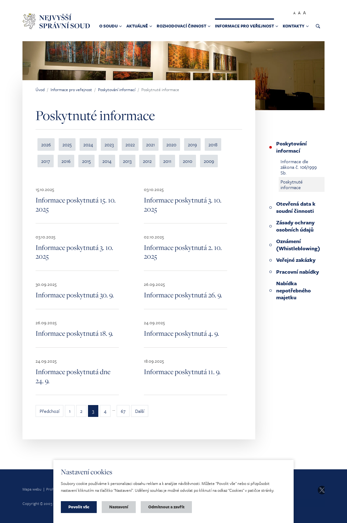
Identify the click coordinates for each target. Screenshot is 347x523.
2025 (67, 144)
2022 (130, 144)
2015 (86, 161)
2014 (106, 161)
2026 (46, 144)
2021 (150, 144)
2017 (45, 161)
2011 (167, 161)
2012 (147, 161)
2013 (127, 161)
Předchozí (49, 411)
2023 (109, 144)
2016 (66, 161)
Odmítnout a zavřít (166, 507)
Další (139, 411)
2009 (209, 161)
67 (123, 411)
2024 (88, 144)
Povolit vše (78, 507)
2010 (187, 161)
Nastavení (118, 507)
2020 (171, 144)
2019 (192, 144)
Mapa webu (32, 489)
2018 (212, 144)
